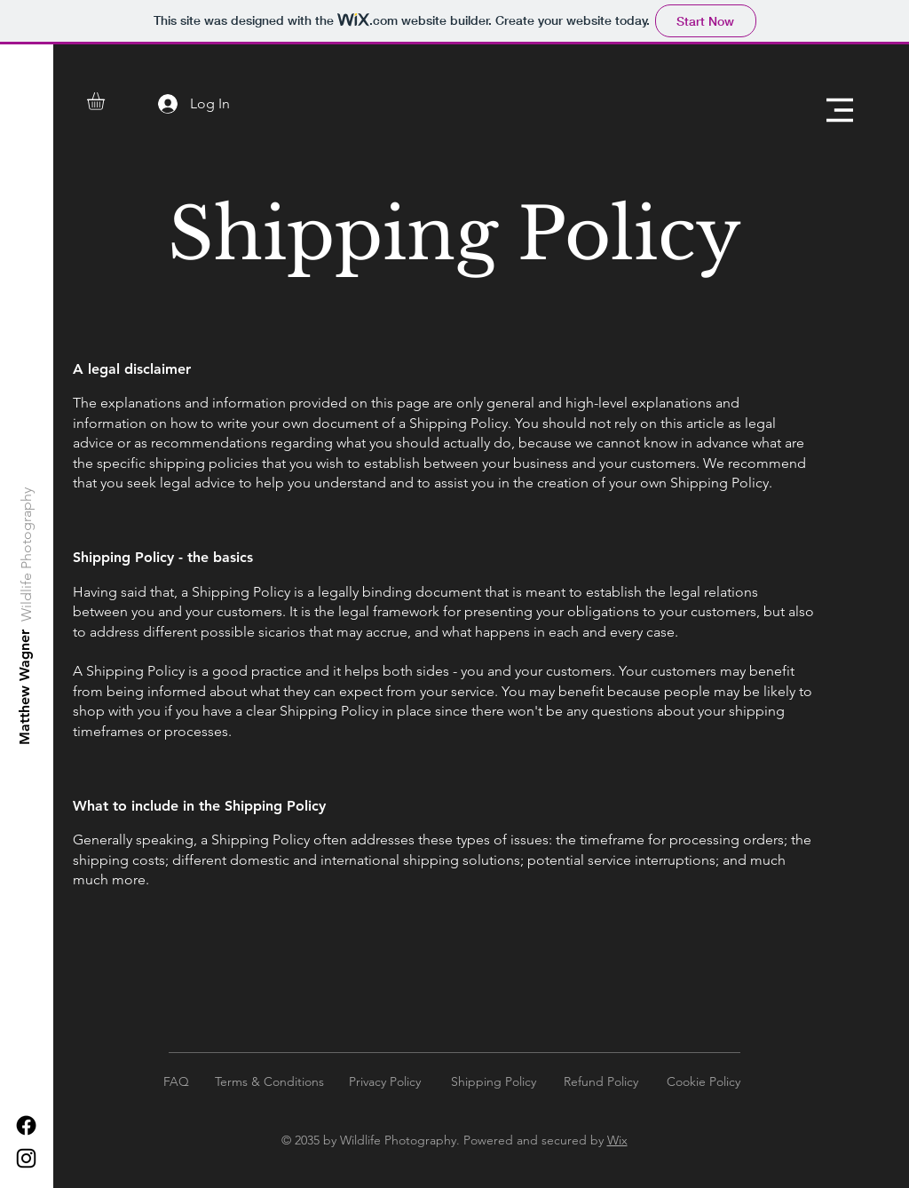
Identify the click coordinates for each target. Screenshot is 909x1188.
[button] (106, 101)
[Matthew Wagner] (25, 686)
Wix (617, 1140)
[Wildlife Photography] (27, 554)
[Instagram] (26, 1158)
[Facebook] (26, 1125)
